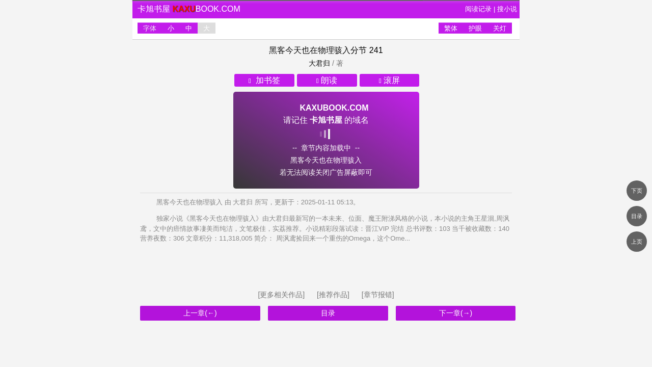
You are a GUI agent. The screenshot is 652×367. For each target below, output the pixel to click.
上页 (636, 242)
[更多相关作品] (282, 295)
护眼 (475, 28)
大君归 (319, 63)
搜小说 (507, 9)
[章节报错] (378, 295)
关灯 (499, 28)
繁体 (450, 28)
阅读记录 (478, 9)
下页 (636, 191)
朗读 (326, 80)
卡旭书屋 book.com (189, 9)
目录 (328, 313)
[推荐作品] (334, 295)
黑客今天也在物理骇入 (309, 50)
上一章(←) (199, 313)
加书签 (264, 80)
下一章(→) (455, 313)
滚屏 (389, 80)
